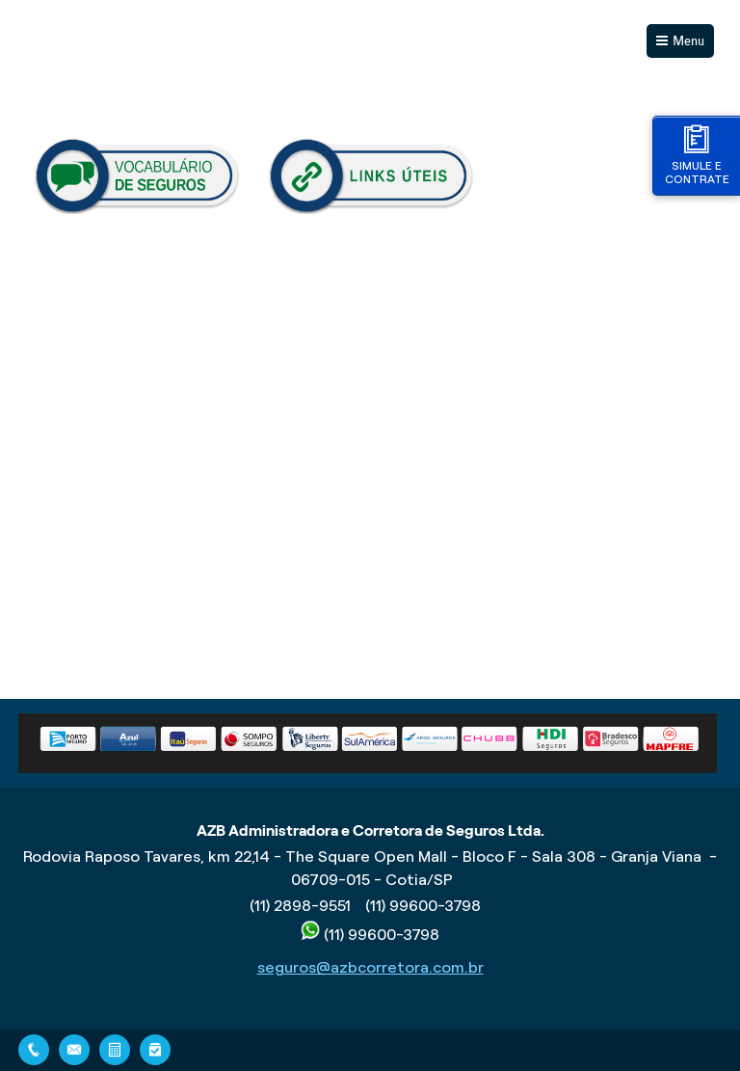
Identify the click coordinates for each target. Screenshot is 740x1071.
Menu (688, 41)
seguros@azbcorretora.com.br (370, 967)
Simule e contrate (696, 154)
